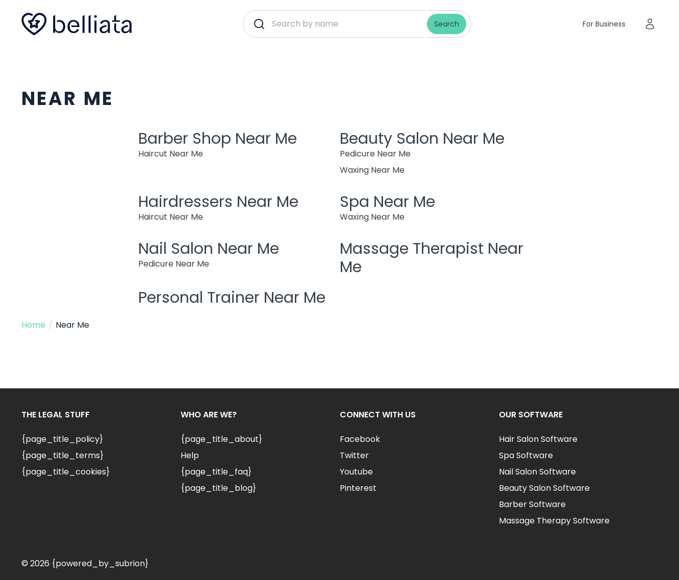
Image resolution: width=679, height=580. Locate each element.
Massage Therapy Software (554, 520)
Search (446, 24)
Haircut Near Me (170, 154)
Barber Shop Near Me (217, 138)
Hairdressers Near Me (218, 202)
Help (190, 455)
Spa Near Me (387, 202)
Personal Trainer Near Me (231, 297)
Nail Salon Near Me (208, 248)
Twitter (354, 455)
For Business (604, 24)
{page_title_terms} (62, 455)
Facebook (360, 439)
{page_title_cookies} (65, 472)
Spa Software (526, 455)
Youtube (356, 472)
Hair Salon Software (538, 439)
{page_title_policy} (62, 439)
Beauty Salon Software (544, 488)
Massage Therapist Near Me (431, 258)
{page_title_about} (221, 439)
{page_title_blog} (218, 488)
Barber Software (532, 504)
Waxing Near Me (372, 170)
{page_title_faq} (216, 472)
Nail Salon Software (537, 472)
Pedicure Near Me (375, 154)
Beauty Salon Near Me (422, 138)
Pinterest (358, 488)
